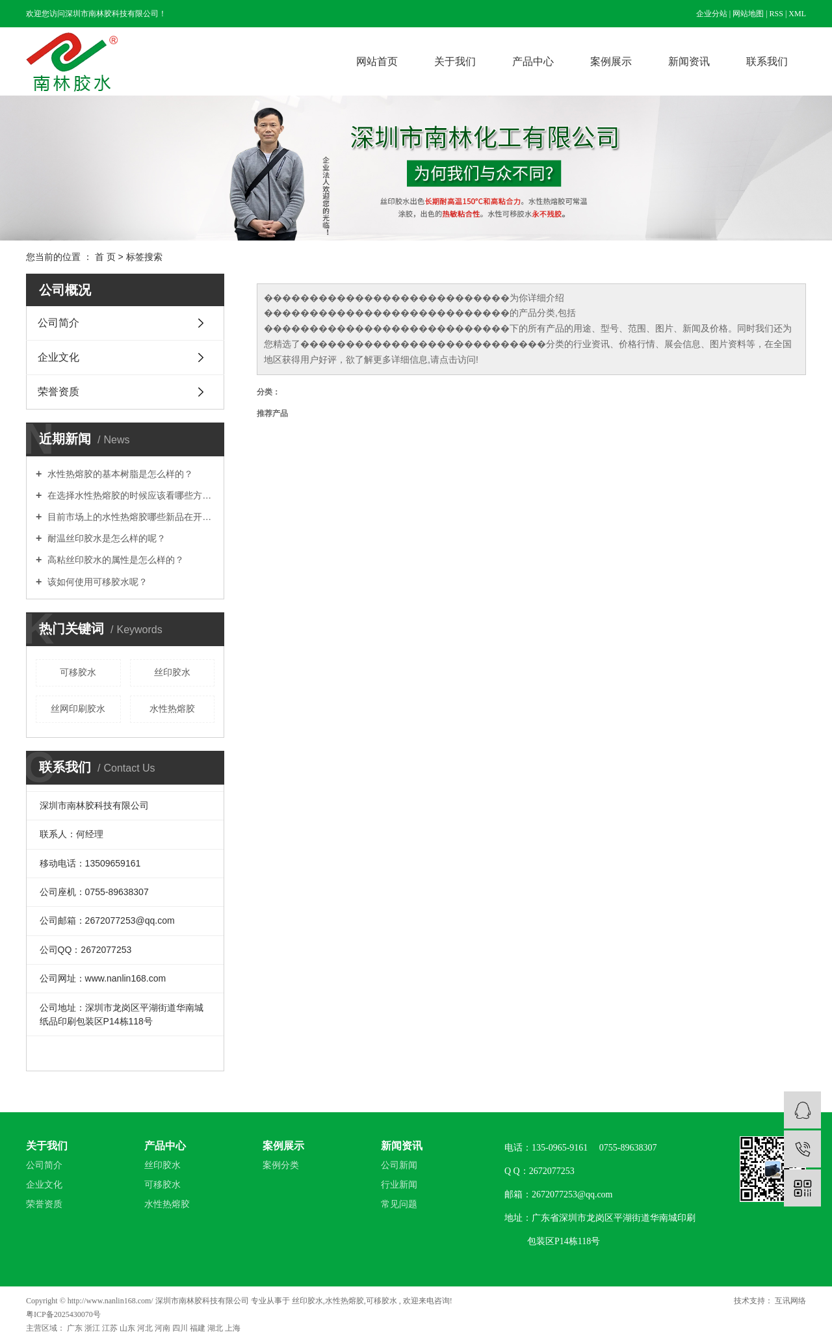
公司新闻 (399, 1165)
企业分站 (711, 13)
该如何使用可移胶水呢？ (96, 582)
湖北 (216, 1328)
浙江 (93, 1328)
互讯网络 (789, 1300)
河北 (146, 1328)
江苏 (111, 1328)
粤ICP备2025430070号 (63, 1314)
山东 (128, 1328)
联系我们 (767, 61)
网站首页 (377, 61)
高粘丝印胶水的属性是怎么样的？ (114, 559)
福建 (198, 1328)
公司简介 (58, 322)
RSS (776, 13)
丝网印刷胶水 (78, 708)
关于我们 (455, 61)
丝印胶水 (172, 672)
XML (797, 13)
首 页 (105, 257)
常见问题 (399, 1204)
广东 (75, 1328)
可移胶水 (78, 672)
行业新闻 (399, 1185)
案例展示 (611, 61)
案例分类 (281, 1165)
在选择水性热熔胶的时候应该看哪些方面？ (129, 495)
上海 (232, 1328)
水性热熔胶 (172, 708)
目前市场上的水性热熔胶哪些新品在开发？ (129, 517)
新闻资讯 (689, 61)
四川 (181, 1328)
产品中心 (533, 61)
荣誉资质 (58, 391)
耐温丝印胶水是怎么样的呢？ (105, 538)
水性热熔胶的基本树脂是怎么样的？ (119, 474)
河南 (163, 1328)
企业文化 (58, 357)
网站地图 (748, 13)
